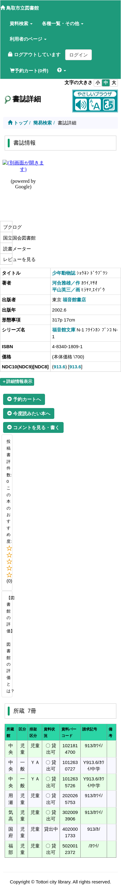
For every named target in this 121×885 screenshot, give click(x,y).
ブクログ (7, 227)
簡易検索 (42, 122)
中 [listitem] (106, 82)
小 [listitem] (98, 82)
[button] (21, 23)
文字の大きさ (78, 82)
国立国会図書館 (7, 237)
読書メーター (7, 248)
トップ (18, 122)
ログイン (78, 54)
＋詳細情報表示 (17, 381)
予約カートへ (24, 399)
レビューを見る (7, 259)
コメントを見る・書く (33, 427)
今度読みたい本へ (28, 413)
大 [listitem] (114, 82)
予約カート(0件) (29, 70)
